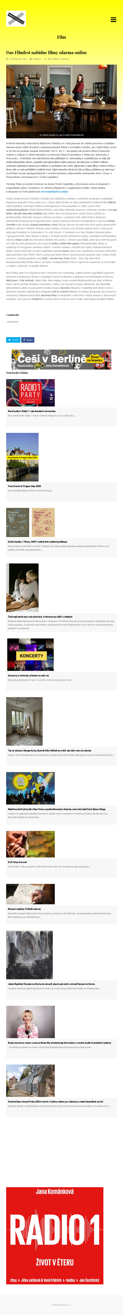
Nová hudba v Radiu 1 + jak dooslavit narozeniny (32, 411)
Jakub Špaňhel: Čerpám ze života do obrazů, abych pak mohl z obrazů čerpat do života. (51, 984)
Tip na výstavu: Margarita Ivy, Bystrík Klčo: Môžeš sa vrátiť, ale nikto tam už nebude (49, 751)
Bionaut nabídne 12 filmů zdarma (24, 909)
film (49, 59)
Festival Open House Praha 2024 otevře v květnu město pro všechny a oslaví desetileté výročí (55, 1102)
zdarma (65, 59)
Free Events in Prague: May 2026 (24, 486)
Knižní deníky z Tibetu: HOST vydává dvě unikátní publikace (37, 542)
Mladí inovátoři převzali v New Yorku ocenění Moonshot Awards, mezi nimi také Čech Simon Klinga (56, 809)
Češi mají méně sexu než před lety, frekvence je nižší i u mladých (40, 617)
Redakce (37, 59)
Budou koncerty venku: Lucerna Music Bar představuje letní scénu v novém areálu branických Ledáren (59, 1043)
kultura (56, 59)
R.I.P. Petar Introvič (17, 862)
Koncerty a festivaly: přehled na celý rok (28, 676)
